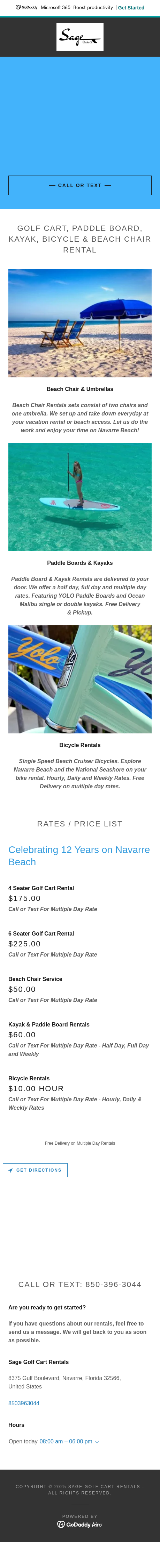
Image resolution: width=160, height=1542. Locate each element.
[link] (80, 37)
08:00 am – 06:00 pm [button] (66, 1441)
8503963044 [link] (23, 1403)
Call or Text (80, 185)
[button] (96, 1442)
